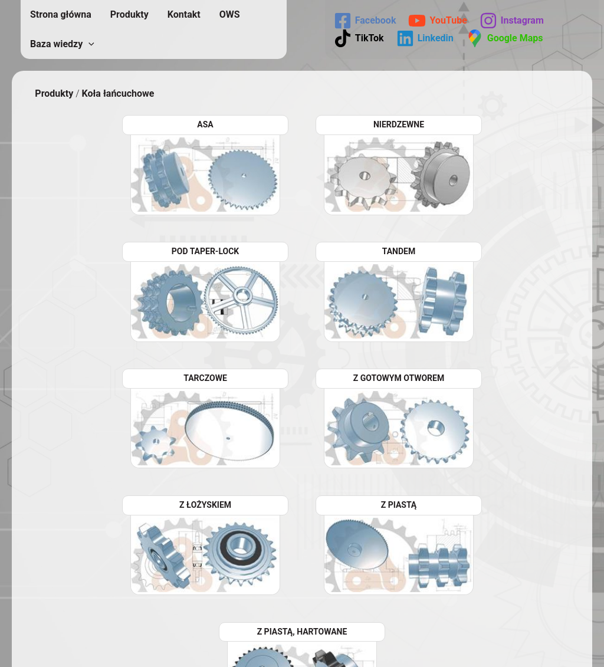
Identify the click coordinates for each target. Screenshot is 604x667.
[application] (88, 44)
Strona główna (60, 14)
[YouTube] (437, 20)
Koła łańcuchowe (117, 93)
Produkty (129, 14)
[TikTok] (359, 38)
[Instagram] (512, 20)
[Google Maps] (504, 38)
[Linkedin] (425, 38)
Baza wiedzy (62, 44)
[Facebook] (365, 20)
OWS (229, 14)
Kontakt (184, 14)
